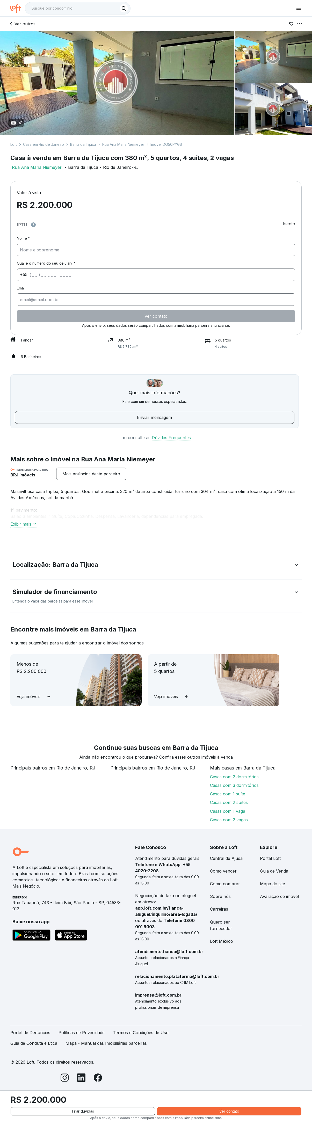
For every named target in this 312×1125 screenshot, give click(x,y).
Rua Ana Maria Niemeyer (123, 144)
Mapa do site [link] (272, 883)
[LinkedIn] (81, 1078)
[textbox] (77, 8)
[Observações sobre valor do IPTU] (33, 225)
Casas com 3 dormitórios (234, 785)
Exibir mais (23, 524)
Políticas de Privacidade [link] (82, 1032)
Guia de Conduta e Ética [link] (33, 1043)
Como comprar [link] (225, 883)
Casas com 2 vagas (229, 819)
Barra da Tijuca (83, 144)
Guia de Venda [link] (274, 871)
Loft (13, 144)
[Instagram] (65, 1078)
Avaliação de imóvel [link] (279, 896)
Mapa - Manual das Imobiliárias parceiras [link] (106, 1043)
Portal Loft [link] (270, 858)
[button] (156, 565)
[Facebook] (98, 1078)
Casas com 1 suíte (227, 793)
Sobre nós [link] (220, 896)
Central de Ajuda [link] (226, 858)
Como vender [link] (223, 871)
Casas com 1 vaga (227, 811)
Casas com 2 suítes (229, 802)
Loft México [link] (221, 941)
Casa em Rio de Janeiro (43, 144)
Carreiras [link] (219, 909)
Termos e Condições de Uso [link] (141, 1032)
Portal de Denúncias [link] (30, 1032)
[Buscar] (124, 8)
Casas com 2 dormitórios (234, 776)
